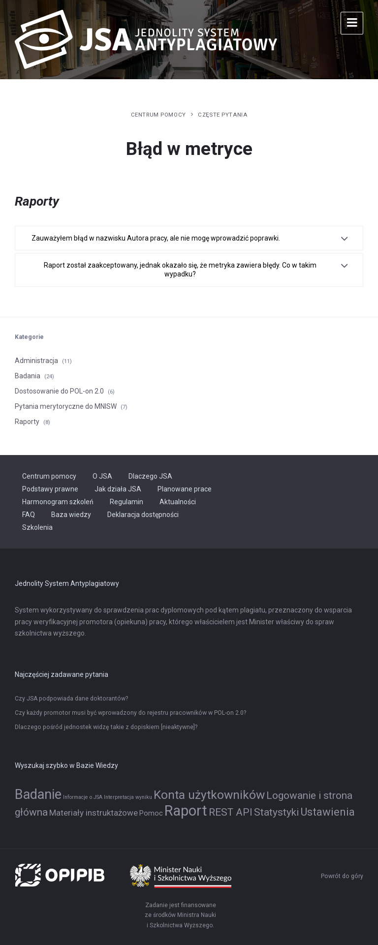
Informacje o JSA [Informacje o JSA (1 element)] (82, 797)
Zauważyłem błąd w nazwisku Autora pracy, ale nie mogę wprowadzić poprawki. (156, 238)
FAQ (28, 514)
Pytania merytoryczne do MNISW (66, 406)
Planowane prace (185, 489)
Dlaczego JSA (150, 476)
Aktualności (177, 502)
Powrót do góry (342, 876)
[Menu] (352, 23)
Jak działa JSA (117, 489)
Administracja (36, 361)
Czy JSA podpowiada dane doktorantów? (71, 698)
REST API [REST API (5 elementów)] (230, 812)
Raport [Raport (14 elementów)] (185, 810)
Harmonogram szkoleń (58, 502)
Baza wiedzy (71, 514)
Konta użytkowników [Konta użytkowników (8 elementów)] (209, 795)
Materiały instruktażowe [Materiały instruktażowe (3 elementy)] (93, 813)
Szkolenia (37, 527)
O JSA (102, 476)
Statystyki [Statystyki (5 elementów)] (276, 812)
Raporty (27, 422)
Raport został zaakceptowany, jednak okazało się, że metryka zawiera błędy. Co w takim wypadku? (180, 269)
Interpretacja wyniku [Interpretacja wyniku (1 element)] (128, 797)
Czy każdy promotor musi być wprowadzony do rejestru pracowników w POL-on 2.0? (130, 712)
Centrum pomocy (158, 114)
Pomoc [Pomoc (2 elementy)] (151, 813)
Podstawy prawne (50, 489)
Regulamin (126, 502)
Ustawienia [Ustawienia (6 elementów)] (327, 811)
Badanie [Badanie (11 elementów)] (38, 794)
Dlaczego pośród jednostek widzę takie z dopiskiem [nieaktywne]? (106, 727)
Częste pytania (222, 114)
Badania (27, 376)
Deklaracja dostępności (143, 514)
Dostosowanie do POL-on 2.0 (59, 391)
